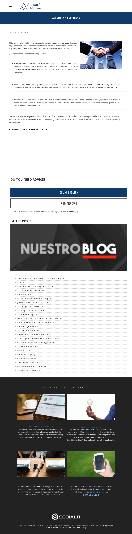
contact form (95, 492)
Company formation (27, 358)
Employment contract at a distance (33, 334)
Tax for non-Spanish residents (31, 290)
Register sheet (24, 350)
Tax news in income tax (28, 330)
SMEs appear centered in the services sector (38, 338)
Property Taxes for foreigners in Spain (35, 286)
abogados (64, 43)
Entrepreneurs (24, 294)
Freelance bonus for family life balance (35, 322)
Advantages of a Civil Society (30, 306)
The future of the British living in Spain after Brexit (40, 278)
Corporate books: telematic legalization (35, 342)
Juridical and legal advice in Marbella (34, 302)
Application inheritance (28, 346)
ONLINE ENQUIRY (69, 192)
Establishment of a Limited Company (34, 298)
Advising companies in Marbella (32, 310)
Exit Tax (20, 282)
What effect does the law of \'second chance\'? (39, 318)
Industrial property (26, 354)
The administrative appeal (29, 362)
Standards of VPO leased (28, 370)
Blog (84, 528)
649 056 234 (69, 203)
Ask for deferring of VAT (28, 314)
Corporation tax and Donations (31, 366)
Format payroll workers (28, 326)
